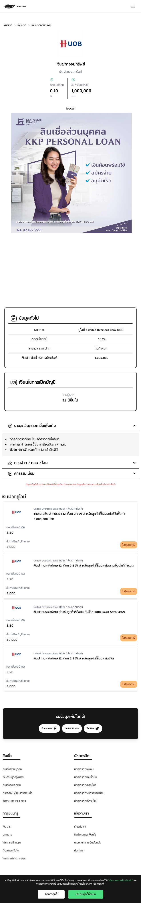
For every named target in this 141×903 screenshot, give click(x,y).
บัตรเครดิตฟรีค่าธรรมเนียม (89, 793)
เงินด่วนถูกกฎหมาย (13, 777)
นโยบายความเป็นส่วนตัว (87, 842)
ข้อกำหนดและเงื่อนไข (85, 834)
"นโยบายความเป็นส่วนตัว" (120, 881)
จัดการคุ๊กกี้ (51, 894)
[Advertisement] (71, 268)
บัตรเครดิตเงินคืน (84, 769)
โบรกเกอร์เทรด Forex (14, 858)
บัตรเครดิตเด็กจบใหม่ (85, 801)
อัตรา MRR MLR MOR (14, 801)
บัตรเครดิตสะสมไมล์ (85, 785)
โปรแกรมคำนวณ (12, 842)
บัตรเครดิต (81, 756)
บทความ (7, 834)
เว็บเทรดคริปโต (11, 850)
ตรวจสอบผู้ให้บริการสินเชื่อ (17, 793)
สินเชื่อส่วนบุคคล (12, 769)
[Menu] (133, 6)
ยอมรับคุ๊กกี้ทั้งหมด (85, 894)
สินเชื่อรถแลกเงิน (12, 785)
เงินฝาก (7, 826)
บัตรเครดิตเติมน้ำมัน (85, 777)
